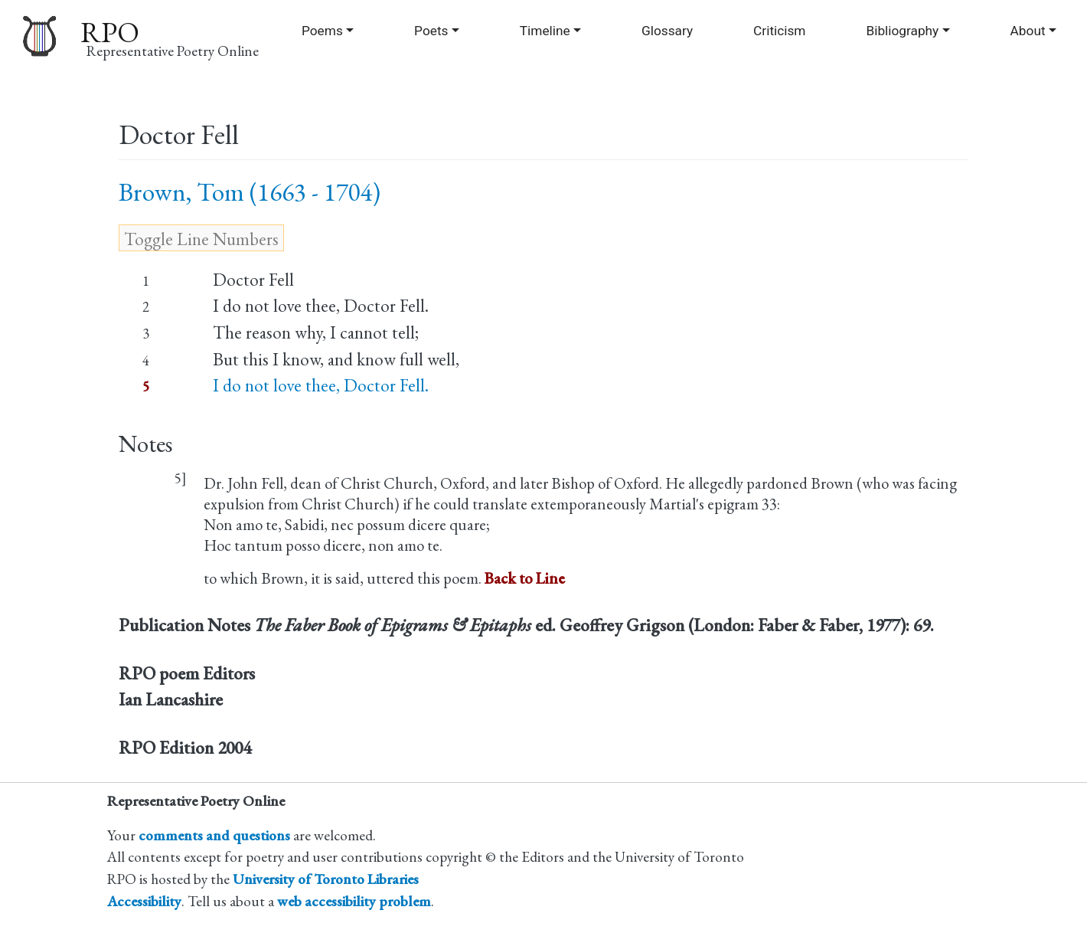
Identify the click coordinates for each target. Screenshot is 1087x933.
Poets (431, 30)
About (1028, 30)
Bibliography (902, 30)
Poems (322, 30)
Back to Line (525, 578)
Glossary (667, 30)
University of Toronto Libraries (326, 879)
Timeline (545, 30)
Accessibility (144, 901)
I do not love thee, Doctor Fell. (321, 385)
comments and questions (214, 835)
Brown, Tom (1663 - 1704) (249, 191)
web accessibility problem (354, 901)
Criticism (779, 30)
